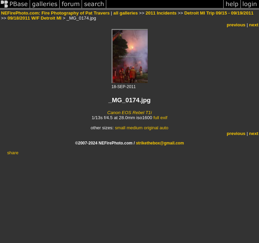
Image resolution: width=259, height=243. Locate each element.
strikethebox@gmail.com (160, 143)
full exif (160, 117)
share (12, 152)
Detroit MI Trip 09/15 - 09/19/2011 (218, 13)
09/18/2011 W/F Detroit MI (34, 18)
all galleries (125, 13)
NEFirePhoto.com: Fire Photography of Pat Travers (55, 13)
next (253, 24)
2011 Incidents (161, 13)
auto (164, 127)
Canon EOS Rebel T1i (129, 112)
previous (236, 24)
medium (134, 127)
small (120, 127)
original (151, 127)
